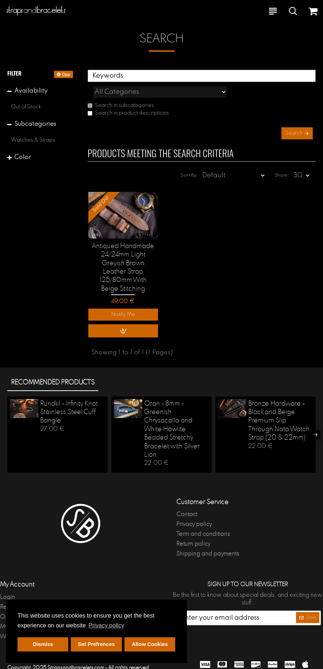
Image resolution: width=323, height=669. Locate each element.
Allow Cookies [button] (150, 644)
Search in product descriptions (128, 97)
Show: (281, 161)
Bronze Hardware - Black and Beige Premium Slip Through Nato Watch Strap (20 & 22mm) (278, 406)
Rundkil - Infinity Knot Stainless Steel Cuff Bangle (69, 398)
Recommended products (53, 368)
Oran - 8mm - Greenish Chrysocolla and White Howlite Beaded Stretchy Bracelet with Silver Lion (172, 415)
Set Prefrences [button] (96, 644)
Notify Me (123, 300)
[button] (315, 420)
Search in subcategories (121, 89)
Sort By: (189, 161)
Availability (30, 91)
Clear (66, 74)
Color (22, 157)
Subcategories (35, 124)
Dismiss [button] (43, 644)
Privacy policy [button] (106, 625)
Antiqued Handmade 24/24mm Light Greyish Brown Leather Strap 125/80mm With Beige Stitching (123, 253)
